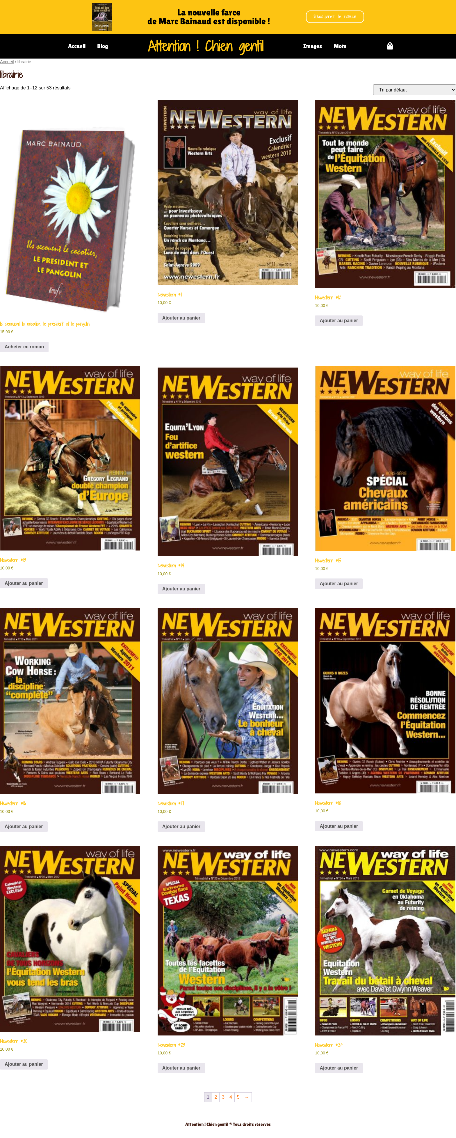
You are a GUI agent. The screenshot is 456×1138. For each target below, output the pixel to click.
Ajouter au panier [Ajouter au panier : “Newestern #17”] (181, 826)
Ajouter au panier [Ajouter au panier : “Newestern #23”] (181, 1067)
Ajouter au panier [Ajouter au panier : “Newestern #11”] (181, 317)
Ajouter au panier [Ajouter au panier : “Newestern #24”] (339, 1067)
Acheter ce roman (24, 346)
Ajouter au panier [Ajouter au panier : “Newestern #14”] (181, 588)
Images (312, 46)
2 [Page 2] (215, 1097)
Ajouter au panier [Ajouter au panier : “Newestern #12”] (339, 320)
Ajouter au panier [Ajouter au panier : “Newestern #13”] (24, 583)
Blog (102, 46)
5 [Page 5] (238, 1097)
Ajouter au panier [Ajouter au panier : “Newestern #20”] (24, 1064)
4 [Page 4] (230, 1097)
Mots (340, 46)
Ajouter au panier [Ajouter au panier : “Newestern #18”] (339, 826)
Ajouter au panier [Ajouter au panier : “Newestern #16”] (24, 826)
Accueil (77, 46)
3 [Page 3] (223, 1097)
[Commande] (414, 89)
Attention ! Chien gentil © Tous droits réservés (228, 1124)
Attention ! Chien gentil (205, 46)
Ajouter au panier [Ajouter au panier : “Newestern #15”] (339, 583)
